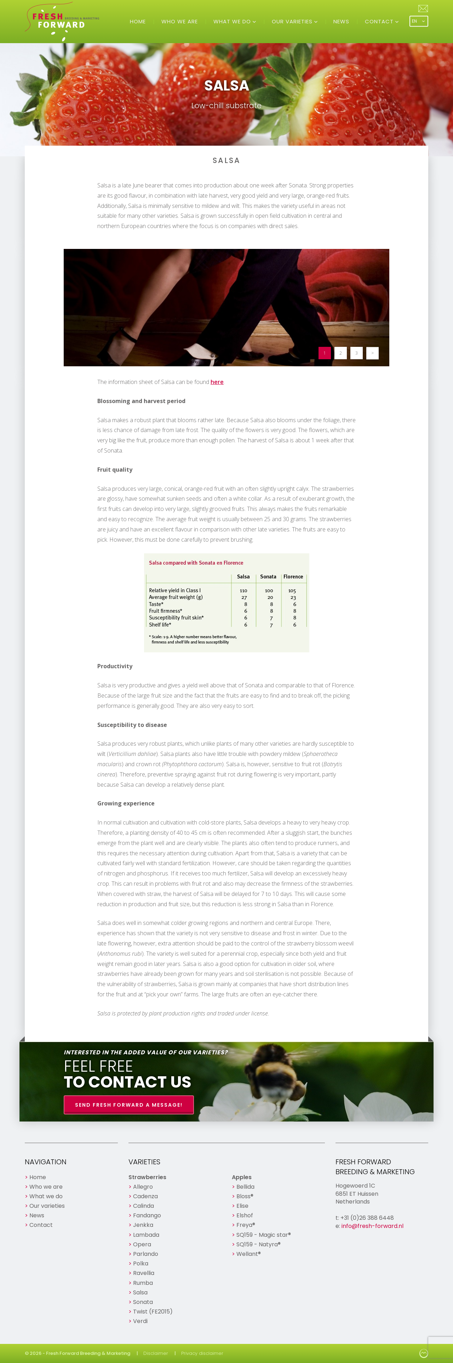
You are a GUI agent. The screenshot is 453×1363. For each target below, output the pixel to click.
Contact (380, 21)
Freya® (245, 1225)
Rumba (143, 1283)
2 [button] (340, 353)
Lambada (146, 1235)
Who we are (179, 21)
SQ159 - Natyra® (258, 1244)
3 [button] (356, 353)
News (341, 21)
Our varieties (293, 21)
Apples (242, 1177)
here (217, 382)
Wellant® (248, 1254)
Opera (142, 1244)
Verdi (140, 1321)
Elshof (244, 1215)
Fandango (147, 1215)
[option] (226, 307)
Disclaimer (155, 1353)
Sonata (143, 1302)
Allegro (143, 1187)
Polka (140, 1263)
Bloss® (244, 1196)
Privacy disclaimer (202, 1353)
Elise (242, 1206)
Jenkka (143, 1225)
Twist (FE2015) (153, 1311)
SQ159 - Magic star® (263, 1235)
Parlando (145, 1254)
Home (138, 21)
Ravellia (143, 1273)
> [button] (372, 353)
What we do (233, 21)
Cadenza (145, 1196)
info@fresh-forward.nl (372, 1226)
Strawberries (147, 1177)
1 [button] (324, 353)
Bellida (245, 1187)
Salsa (140, 1292)
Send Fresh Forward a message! (129, 1104)
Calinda (143, 1206)
